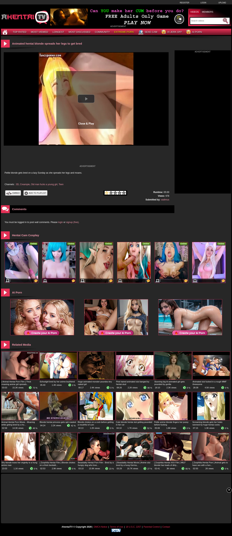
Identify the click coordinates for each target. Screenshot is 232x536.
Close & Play (86, 123)
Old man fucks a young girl (44, 184)
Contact (166, 527)
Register (184, 3)
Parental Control (152, 527)
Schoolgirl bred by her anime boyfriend (57, 382)
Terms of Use (116, 527)
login (60, 222)
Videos (194, 12)
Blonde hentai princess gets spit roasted (58, 422)
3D (17, 184)
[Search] (206, 20)
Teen (61, 184)
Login (203, 3)
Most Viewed (39, 32)
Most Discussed (79, 32)
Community (102, 32)
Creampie (25, 184)
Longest (58, 32)
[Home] (5, 32)
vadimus (165, 199)
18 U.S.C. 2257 (133, 527)
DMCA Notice (100, 527)
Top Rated (19, 32)
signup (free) (72, 222)
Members (207, 12)
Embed (13, 193)
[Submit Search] (225, 21)
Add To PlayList (35, 193)
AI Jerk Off (172, 32)
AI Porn (194, 32)
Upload (222, 3)
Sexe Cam (147, 32)
